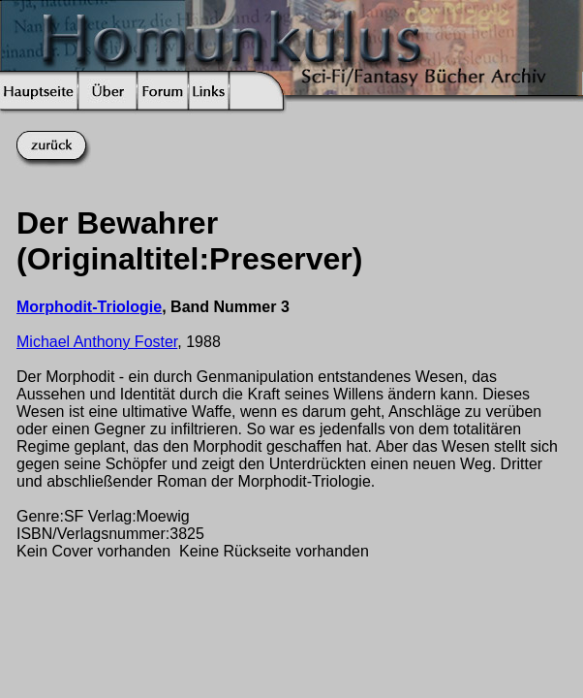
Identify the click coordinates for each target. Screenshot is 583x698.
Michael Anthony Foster (96, 341)
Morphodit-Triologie (89, 307)
